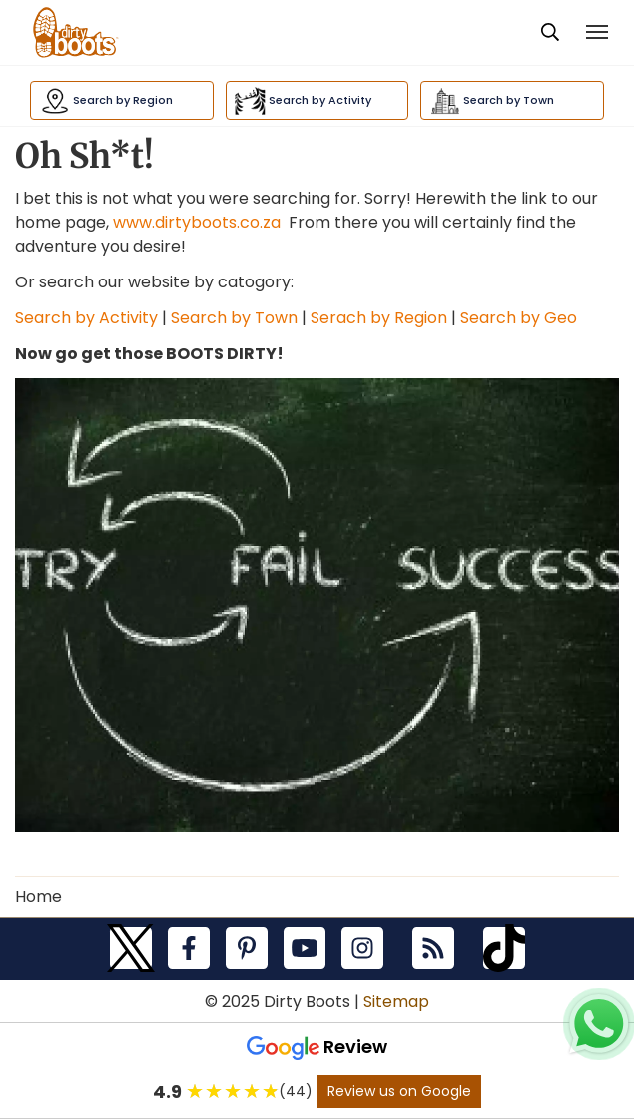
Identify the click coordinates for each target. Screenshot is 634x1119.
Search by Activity (86, 317)
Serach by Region (379, 317)
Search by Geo (518, 317)
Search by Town (232, 317)
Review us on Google (399, 1091)
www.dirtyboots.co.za (197, 222)
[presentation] (550, 34)
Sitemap (396, 1001)
